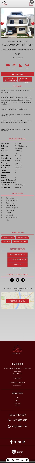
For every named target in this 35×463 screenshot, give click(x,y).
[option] (17, 23)
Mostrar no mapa (17, 301)
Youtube (19, 442)
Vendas (12, 41)
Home (17, 398)
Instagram (24, 442)
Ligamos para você (17, 259)
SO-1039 (25, 41)
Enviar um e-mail (17, 254)
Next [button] (33, 23)
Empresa (17, 403)
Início (9, 41)
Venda (17, 400)
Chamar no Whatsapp (17, 265)
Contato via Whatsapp (25, 80)
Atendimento (31, 2)
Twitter (17, 280)
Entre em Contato (17, 385)
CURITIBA (16, 41)
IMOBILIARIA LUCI (17, 349)
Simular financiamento (12, 79)
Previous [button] (2, 23)
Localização (17, 378)
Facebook (12, 280)
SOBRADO (21, 41)
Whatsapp (23, 280)
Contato (17, 406)
